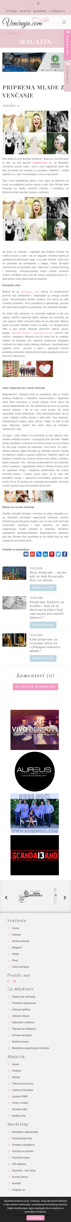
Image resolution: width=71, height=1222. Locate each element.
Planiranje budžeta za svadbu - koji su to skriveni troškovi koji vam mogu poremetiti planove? (47, 609)
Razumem (35, 1217)
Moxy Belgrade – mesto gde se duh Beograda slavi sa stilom (48, 576)
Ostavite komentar (35, 686)
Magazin (14, 33)
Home (5, 33)
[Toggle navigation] (64, 22)
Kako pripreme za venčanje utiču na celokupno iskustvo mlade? (45, 645)
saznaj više (43, 587)
